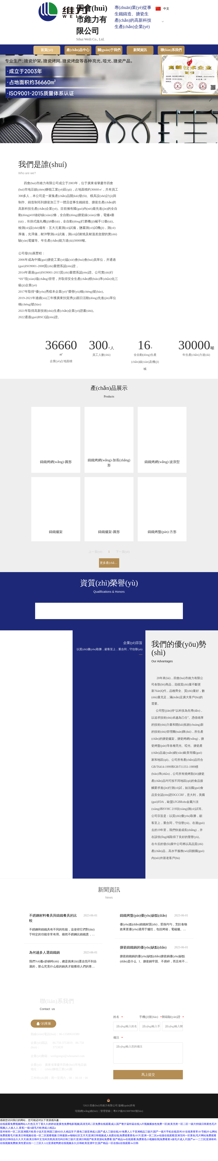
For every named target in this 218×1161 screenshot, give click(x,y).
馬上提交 (148, 1090)
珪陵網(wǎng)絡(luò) (86, 1126)
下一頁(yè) (123, 564)
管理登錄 (105, 1126)
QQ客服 (43, 1039)
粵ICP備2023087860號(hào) (128, 1126)
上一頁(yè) (95, 564)
